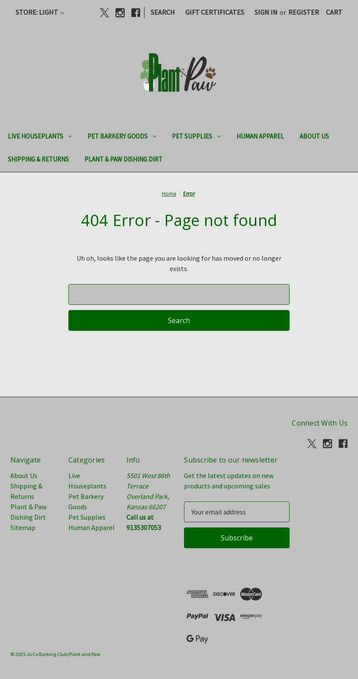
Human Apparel (260, 136)
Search (163, 12)
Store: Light (40, 12)
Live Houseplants (40, 136)
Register (303, 12)
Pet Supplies (196, 136)
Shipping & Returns (38, 159)
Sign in (266, 12)
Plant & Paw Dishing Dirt (123, 159)
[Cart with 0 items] (334, 12)
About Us (314, 136)
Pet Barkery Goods (121, 136)
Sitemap (22, 527)
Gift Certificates (214, 12)
